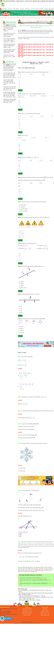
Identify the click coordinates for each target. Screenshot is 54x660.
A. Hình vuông (22, 205)
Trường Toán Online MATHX (7, 1)
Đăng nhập (45, 1)
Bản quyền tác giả (45, 615)
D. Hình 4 (21, 332)
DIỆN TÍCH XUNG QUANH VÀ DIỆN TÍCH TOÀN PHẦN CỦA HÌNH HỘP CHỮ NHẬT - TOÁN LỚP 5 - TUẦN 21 (9, 28)
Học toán (15, 9)
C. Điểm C (21, 285)
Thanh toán (29, 1)
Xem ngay (44, 578)
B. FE (20, 308)
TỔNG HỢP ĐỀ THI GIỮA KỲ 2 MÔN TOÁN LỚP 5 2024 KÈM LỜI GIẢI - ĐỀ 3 (36, 597)
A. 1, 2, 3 (21, 231)
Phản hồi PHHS (27, 615)
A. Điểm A (21, 281)
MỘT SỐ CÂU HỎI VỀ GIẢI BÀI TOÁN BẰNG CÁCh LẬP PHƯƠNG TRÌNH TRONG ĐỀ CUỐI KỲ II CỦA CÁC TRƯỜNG (9, 67)
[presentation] (20, 74)
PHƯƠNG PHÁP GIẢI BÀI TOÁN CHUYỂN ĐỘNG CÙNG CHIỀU (9, 51)
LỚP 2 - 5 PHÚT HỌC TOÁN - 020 (26, 598)
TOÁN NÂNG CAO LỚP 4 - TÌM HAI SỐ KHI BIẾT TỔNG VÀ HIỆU (9, 35)
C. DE (20, 310)
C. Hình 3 (21, 330)
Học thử (10, 9)
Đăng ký (52, 1)
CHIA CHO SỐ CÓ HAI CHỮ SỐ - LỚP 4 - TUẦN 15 (9, 57)
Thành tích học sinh (45, 613)
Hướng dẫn (47, 9)
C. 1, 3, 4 (21, 235)
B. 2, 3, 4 (21, 233)
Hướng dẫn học (37, 1)
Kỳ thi (32, 9)
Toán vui (27, 9)
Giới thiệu (4, 9)
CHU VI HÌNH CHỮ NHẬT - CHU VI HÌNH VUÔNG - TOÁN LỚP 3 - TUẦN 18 (9, 40)
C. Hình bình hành (23, 209)
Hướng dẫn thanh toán (27, 613)
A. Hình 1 (21, 326)
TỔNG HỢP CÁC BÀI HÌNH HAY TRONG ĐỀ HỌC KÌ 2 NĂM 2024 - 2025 (9, 88)
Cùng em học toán (30, 21)
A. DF (20, 306)
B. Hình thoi (22, 207)
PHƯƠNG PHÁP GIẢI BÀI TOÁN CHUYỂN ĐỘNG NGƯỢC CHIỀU (9, 46)
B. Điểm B (21, 283)
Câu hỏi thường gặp (27, 609)
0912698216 (21, 1)
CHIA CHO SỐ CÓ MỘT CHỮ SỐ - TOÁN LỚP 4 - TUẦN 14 (32, 596)
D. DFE (21, 312)
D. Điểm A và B (22, 287)
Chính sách (45, 609)
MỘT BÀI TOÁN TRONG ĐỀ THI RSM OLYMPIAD (29, 600)
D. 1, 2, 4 (21, 237)
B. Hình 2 (21, 328)
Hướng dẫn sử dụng (27, 611)
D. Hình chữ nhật (23, 211)
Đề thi (37, 9)
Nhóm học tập (45, 611)
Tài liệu (41, 9)
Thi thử (22, 9)
